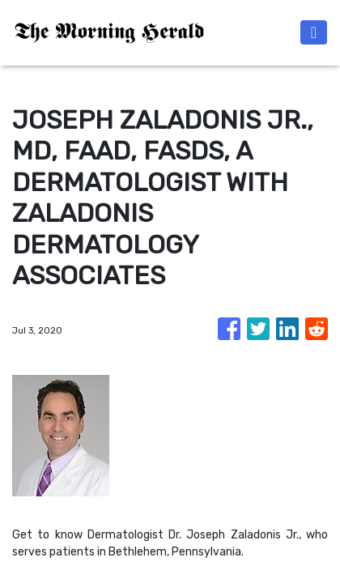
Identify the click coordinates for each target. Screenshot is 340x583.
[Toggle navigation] (313, 32)
